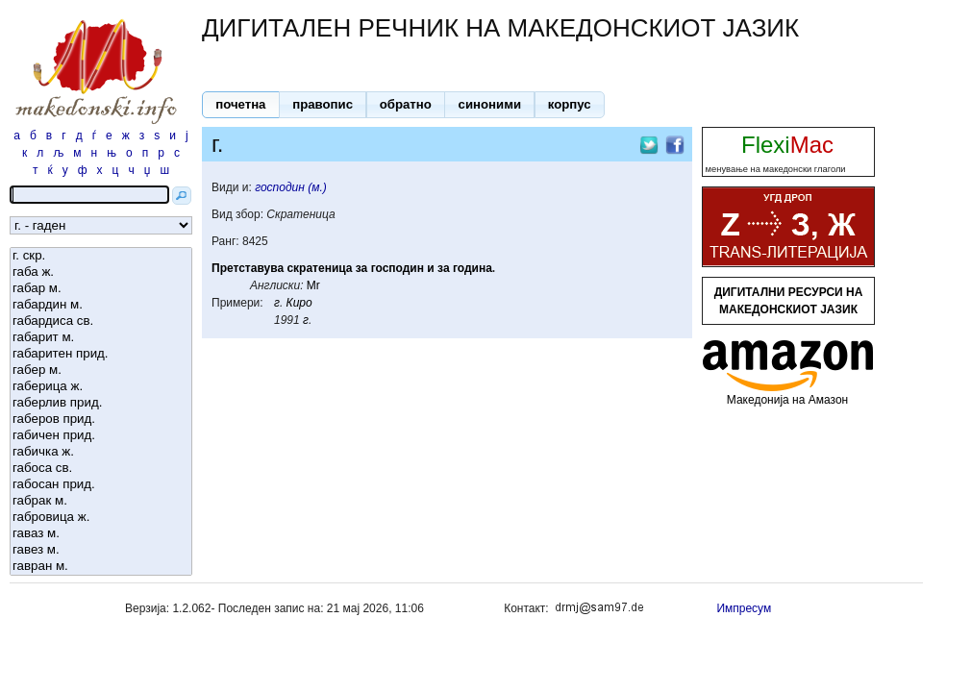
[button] (241, 104)
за (361, 268)
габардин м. (101, 305)
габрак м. (101, 501)
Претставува (248, 268)
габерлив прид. (101, 403)
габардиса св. (101, 321)
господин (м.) (291, 187)
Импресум (743, 608)
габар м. (101, 289)
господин (397, 268)
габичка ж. (101, 452)
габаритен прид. (101, 354)
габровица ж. (101, 517)
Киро (299, 302)
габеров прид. (101, 419)
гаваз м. (101, 534)
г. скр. (101, 256)
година (472, 268)
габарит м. (101, 338)
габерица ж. (101, 387)
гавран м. (101, 566)
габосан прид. (101, 485)
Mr (313, 285)
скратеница (319, 268)
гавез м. (101, 550)
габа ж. (101, 272)
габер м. (101, 370)
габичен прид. (101, 436)
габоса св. (101, 468)
